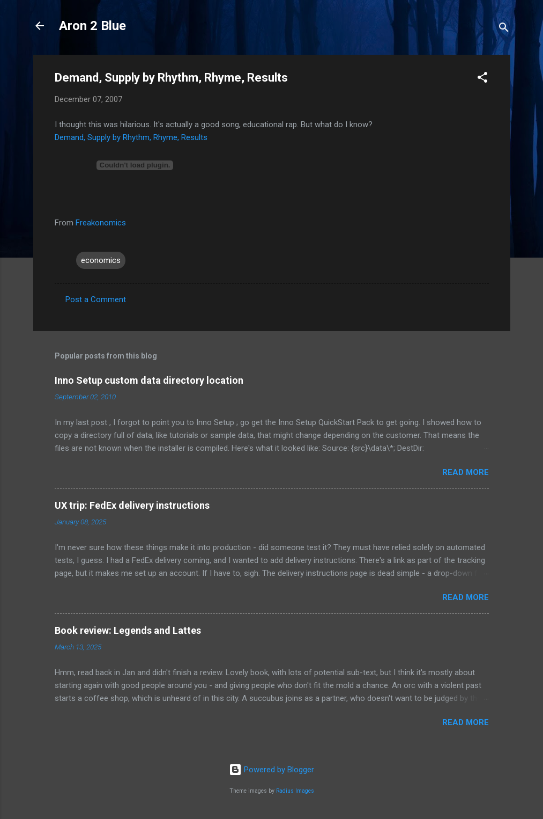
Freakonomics (101, 223)
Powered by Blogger (271, 769)
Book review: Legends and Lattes (128, 630)
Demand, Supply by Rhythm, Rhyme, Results (131, 137)
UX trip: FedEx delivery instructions (132, 505)
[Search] (503, 29)
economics (101, 260)
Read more (465, 472)
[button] (482, 79)
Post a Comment (95, 299)
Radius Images (295, 790)
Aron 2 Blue (92, 25)
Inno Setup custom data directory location (149, 380)
